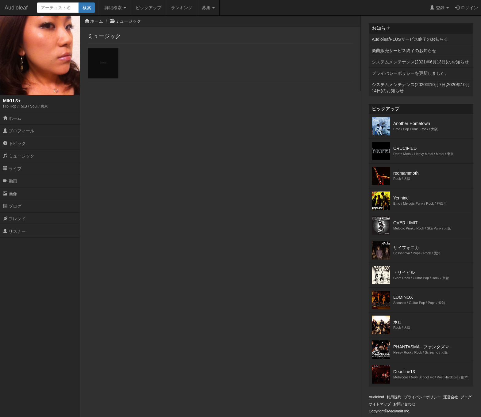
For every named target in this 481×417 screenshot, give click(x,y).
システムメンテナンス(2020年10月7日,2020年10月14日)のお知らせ (421, 87)
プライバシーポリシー (422, 397)
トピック (14, 143)
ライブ (12, 168)
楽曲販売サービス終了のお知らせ (404, 50)
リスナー (14, 231)
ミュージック (18, 156)
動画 (10, 181)
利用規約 (394, 397)
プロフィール (18, 130)
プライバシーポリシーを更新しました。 (410, 73)
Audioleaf (16, 8)
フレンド (14, 218)
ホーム (12, 118)
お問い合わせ (404, 404)
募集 (208, 7)
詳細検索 (115, 7)
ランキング (181, 7)
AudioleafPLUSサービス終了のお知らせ (410, 39)
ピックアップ (148, 7)
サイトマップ (380, 404)
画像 (10, 193)
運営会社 (450, 397)
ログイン (466, 7)
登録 (439, 7)
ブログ (12, 206)
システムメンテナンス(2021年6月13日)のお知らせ (420, 61)
